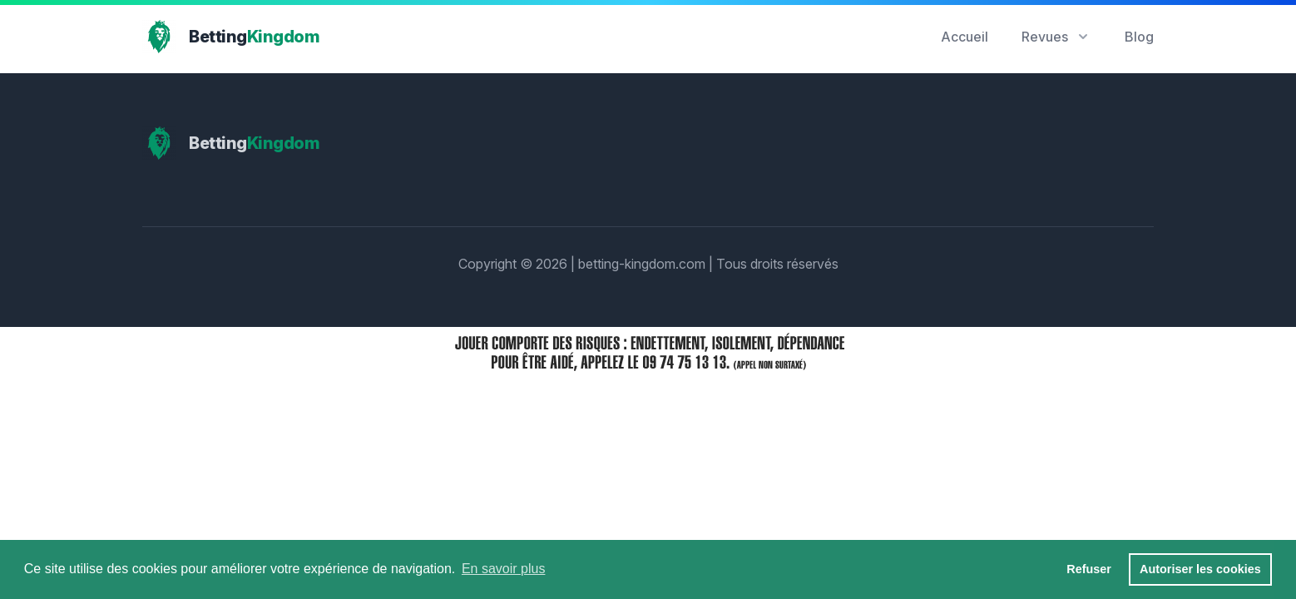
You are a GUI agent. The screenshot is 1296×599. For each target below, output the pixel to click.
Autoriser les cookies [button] (1200, 569)
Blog (1139, 36)
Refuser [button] (1088, 569)
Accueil (964, 36)
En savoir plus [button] (504, 569)
